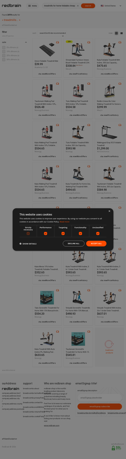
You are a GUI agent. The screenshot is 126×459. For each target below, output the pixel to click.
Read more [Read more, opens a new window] (64, 221)
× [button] (109, 211)
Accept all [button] (96, 243)
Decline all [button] (73, 243)
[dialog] (63, 229)
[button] (28, 243)
